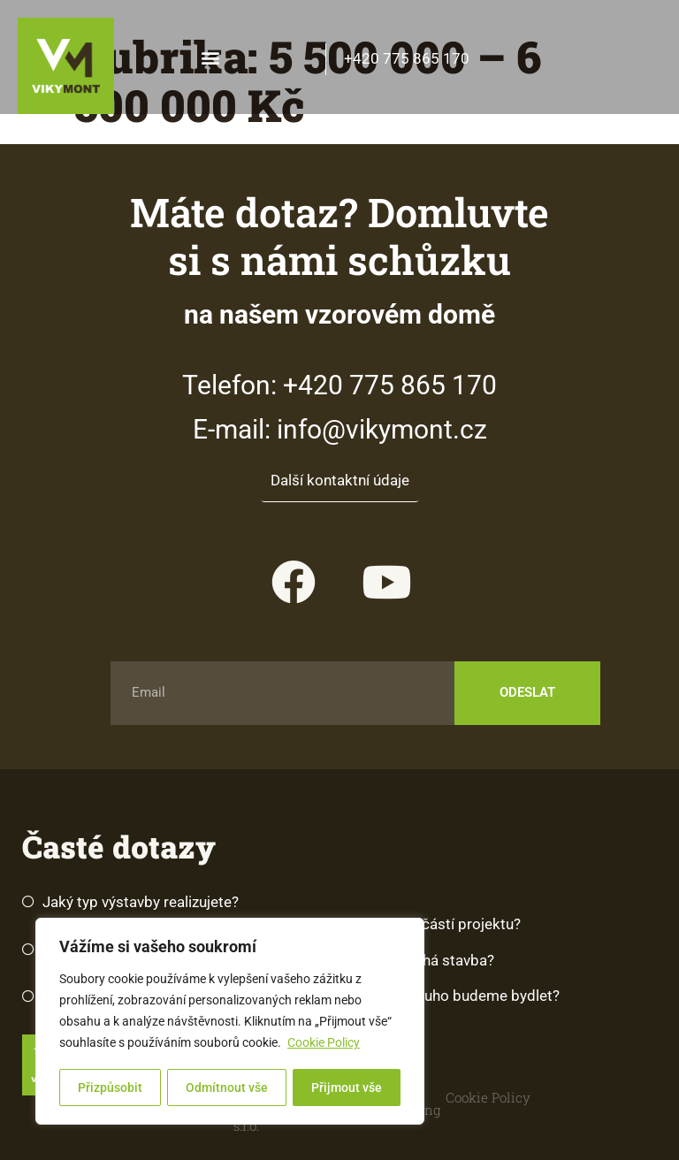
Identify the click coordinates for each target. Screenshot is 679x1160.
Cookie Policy (323, 1044)
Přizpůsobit (110, 1087)
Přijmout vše (346, 1087)
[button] (210, 57)
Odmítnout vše (227, 1087)
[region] (229, 1022)
